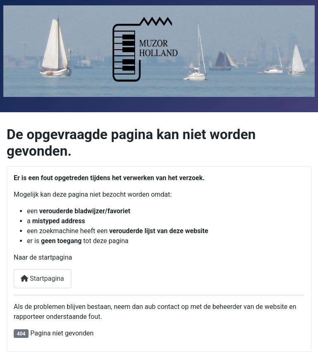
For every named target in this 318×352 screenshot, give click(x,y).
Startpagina (42, 278)
